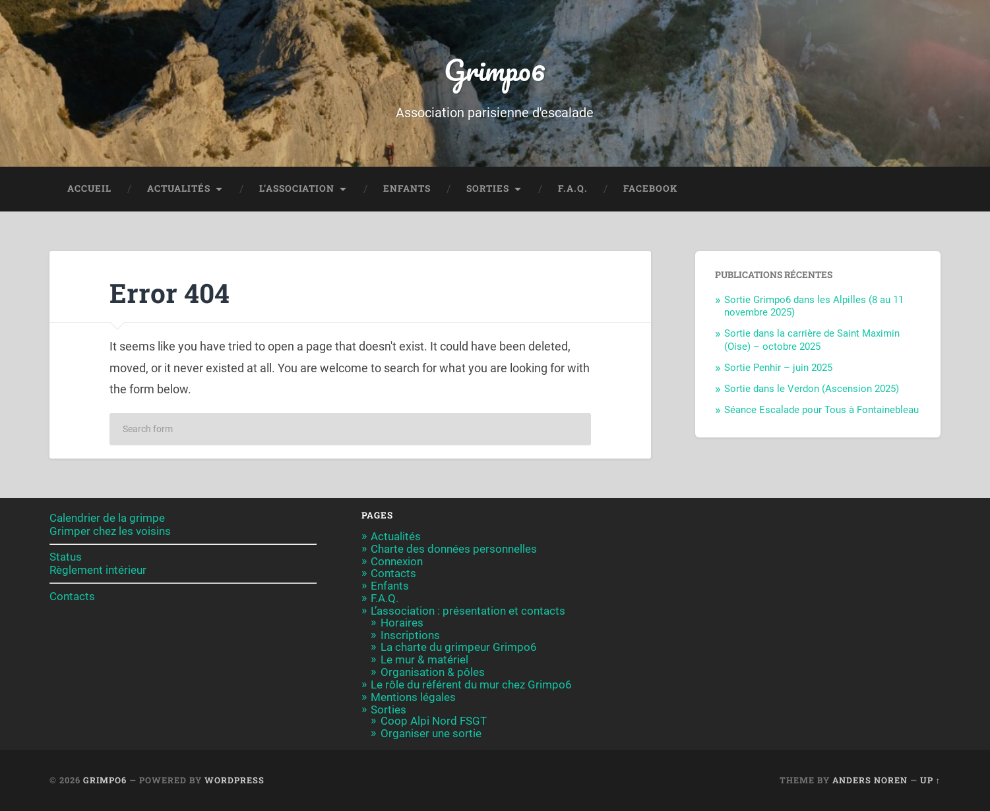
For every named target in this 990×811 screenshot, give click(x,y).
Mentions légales (413, 697)
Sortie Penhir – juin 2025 (778, 368)
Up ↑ (930, 780)
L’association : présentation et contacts (468, 610)
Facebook (650, 188)
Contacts (72, 596)
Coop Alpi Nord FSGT (434, 720)
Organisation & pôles (433, 672)
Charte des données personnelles (454, 548)
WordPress (234, 780)
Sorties (487, 188)
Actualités (178, 188)
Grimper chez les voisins (110, 531)
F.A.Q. (573, 188)
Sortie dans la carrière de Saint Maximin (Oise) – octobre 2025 (812, 339)
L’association (296, 188)
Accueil (89, 188)
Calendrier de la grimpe (107, 517)
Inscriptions (410, 635)
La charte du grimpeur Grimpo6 (459, 647)
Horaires (402, 622)
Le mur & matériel (424, 659)
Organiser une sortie (431, 733)
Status (65, 556)
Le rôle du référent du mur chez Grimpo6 (471, 684)
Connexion (397, 561)
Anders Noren (870, 780)
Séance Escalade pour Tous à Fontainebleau (821, 410)
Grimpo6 (494, 69)
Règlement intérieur (97, 569)
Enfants (407, 188)
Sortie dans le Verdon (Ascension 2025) (811, 389)
